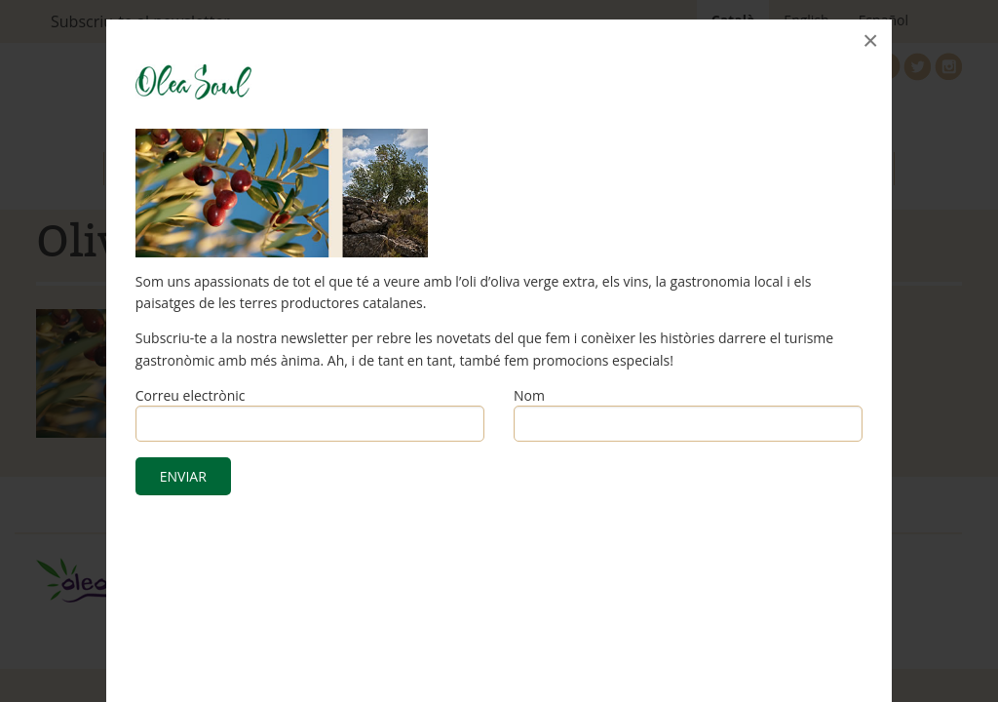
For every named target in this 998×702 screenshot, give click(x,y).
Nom (529, 395)
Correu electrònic (190, 395)
